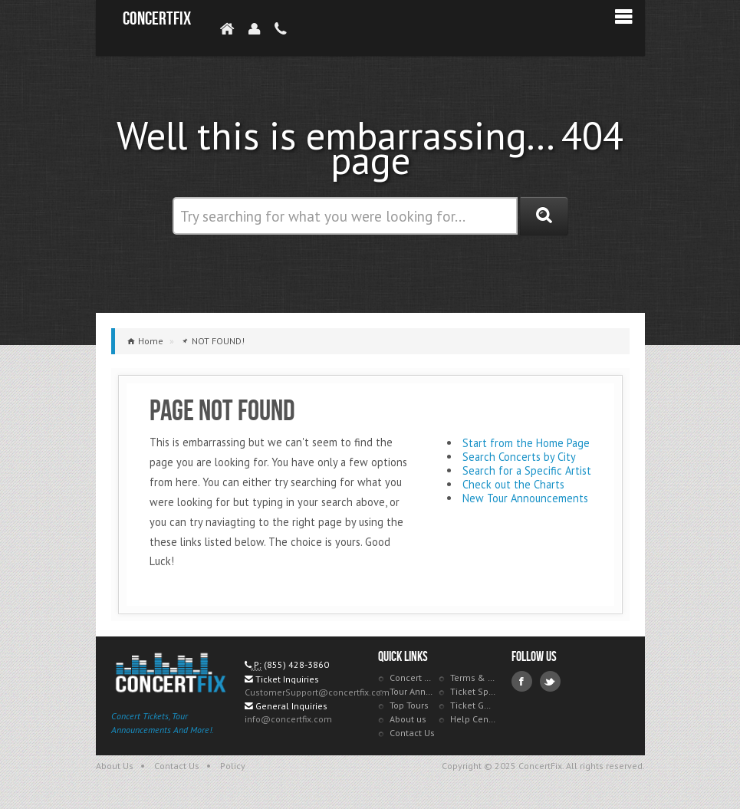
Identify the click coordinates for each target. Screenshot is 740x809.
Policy (232, 765)
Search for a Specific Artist (526, 470)
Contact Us (412, 732)
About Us (114, 765)
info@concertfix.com (288, 719)
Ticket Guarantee (473, 705)
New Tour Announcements (525, 498)
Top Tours (409, 705)
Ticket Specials (473, 691)
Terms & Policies (473, 677)
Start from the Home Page (526, 443)
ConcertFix (157, 19)
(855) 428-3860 (296, 664)
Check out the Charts (513, 484)
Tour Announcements (413, 691)
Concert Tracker (413, 677)
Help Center (473, 719)
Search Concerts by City (519, 456)
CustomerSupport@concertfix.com (317, 692)
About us (408, 719)
